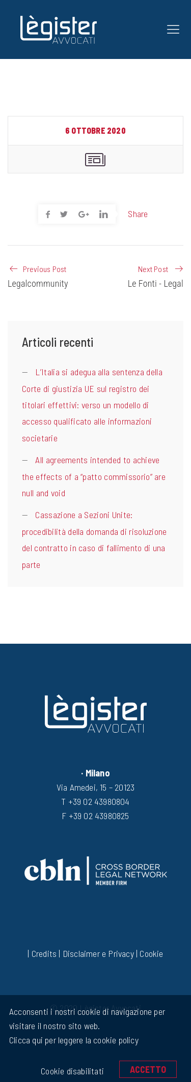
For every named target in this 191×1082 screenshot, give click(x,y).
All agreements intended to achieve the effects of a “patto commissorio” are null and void (94, 476)
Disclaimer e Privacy (98, 953)
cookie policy (115, 1039)
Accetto (148, 1069)
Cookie (151, 953)
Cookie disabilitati (72, 1070)
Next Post (153, 269)
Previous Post (45, 269)
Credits (44, 953)
